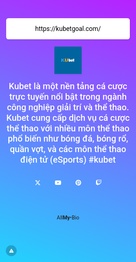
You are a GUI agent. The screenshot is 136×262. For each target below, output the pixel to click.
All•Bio (68, 218)
